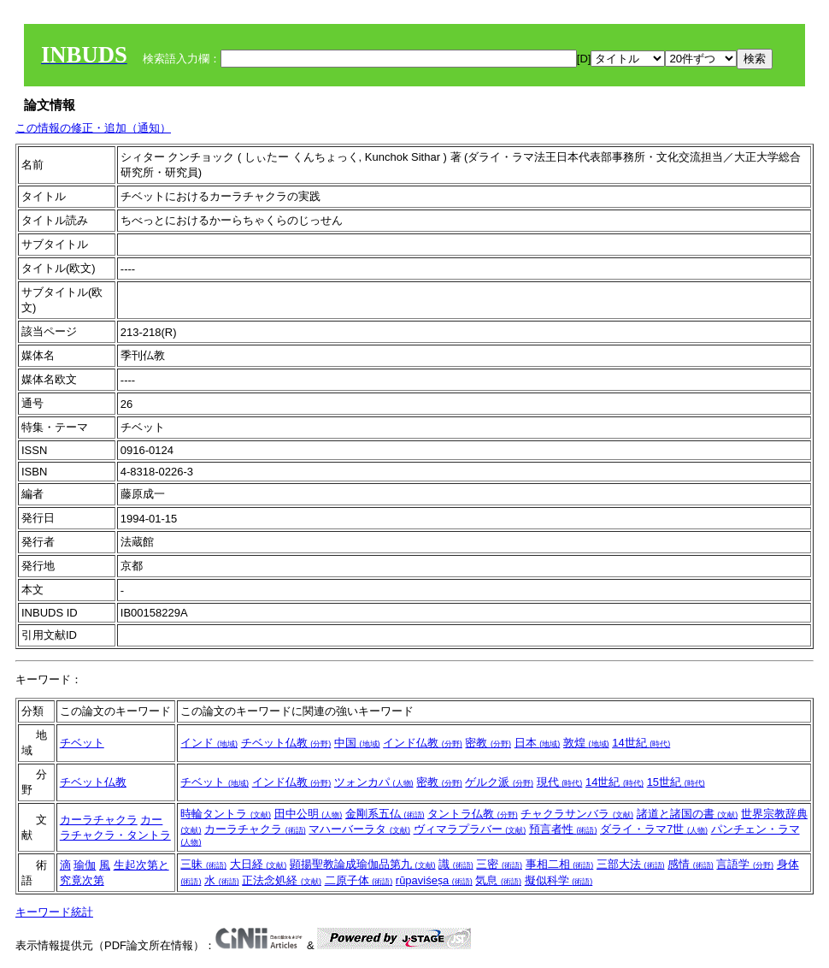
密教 (488, 742)
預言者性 (563, 829)
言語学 (744, 864)
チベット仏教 (286, 742)
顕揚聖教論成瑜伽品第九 (363, 864)
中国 (357, 742)
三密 (499, 864)
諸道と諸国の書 (687, 813)
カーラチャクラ (99, 819)
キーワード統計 (54, 912)
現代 (560, 782)
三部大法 (631, 864)
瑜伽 (84, 865)
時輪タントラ (225, 813)
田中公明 (308, 813)
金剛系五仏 (385, 813)
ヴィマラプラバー (470, 829)
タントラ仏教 (472, 813)
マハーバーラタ (359, 829)
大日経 (258, 864)
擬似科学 (559, 880)
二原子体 (359, 880)
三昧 (203, 864)
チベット (82, 742)
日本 (537, 742)
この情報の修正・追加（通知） (93, 127)
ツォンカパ (374, 782)
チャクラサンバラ (576, 813)
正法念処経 (281, 880)
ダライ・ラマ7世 (654, 829)
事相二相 (560, 864)
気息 (498, 880)
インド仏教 (422, 742)
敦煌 (586, 742)
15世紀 (676, 782)
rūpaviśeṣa (434, 880)
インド (209, 742)
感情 (690, 864)
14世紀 (641, 742)
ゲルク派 (499, 782)
